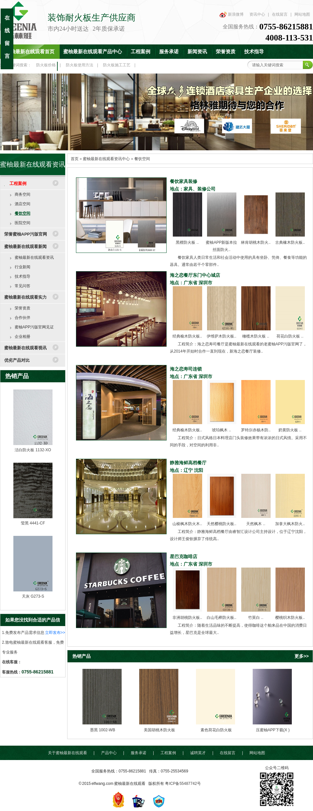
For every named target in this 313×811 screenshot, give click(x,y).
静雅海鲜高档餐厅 (188, 462)
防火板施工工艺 (116, 65)
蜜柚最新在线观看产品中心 (92, 51)
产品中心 (109, 753)
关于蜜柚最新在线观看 (67, 753)
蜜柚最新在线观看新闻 (25, 246)
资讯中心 (257, 14)
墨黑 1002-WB (102, 730)
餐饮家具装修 (183, 181)
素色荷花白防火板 (216, 730)
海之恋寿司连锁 (186, 369)
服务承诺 (169, 51)
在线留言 (280, 14)
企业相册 (22, 336)
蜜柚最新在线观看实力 (25, 297)
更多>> (301, 656)
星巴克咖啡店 (183, 556)
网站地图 (302, 14)
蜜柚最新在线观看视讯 (25, 347)
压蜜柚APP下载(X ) (273, 730)
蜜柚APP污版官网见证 (34, 327)
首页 (75, 159)
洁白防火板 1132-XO (33, 450)
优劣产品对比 (17, 360)
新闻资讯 (197, 51)
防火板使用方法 (79, 65)
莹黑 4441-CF (33, 523)
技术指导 (254, 51)
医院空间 (22, 223)
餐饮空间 (22, 213)
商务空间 (22, 194)
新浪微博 (236, 14)
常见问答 (22, 286)
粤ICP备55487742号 (183, 783)
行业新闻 (22, 267)
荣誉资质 (225, 51)
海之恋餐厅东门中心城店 (195, 275)
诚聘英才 (198, 753)
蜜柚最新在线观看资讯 (34, 257)
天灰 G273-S (33, 596)
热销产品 (17, 376)
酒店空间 (22, 204)
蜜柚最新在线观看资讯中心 (106, 159)
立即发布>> (55, 632)
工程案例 (140, 51)
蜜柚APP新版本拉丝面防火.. (221, 242)
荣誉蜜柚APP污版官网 (25, 234)
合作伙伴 (22, 317)
